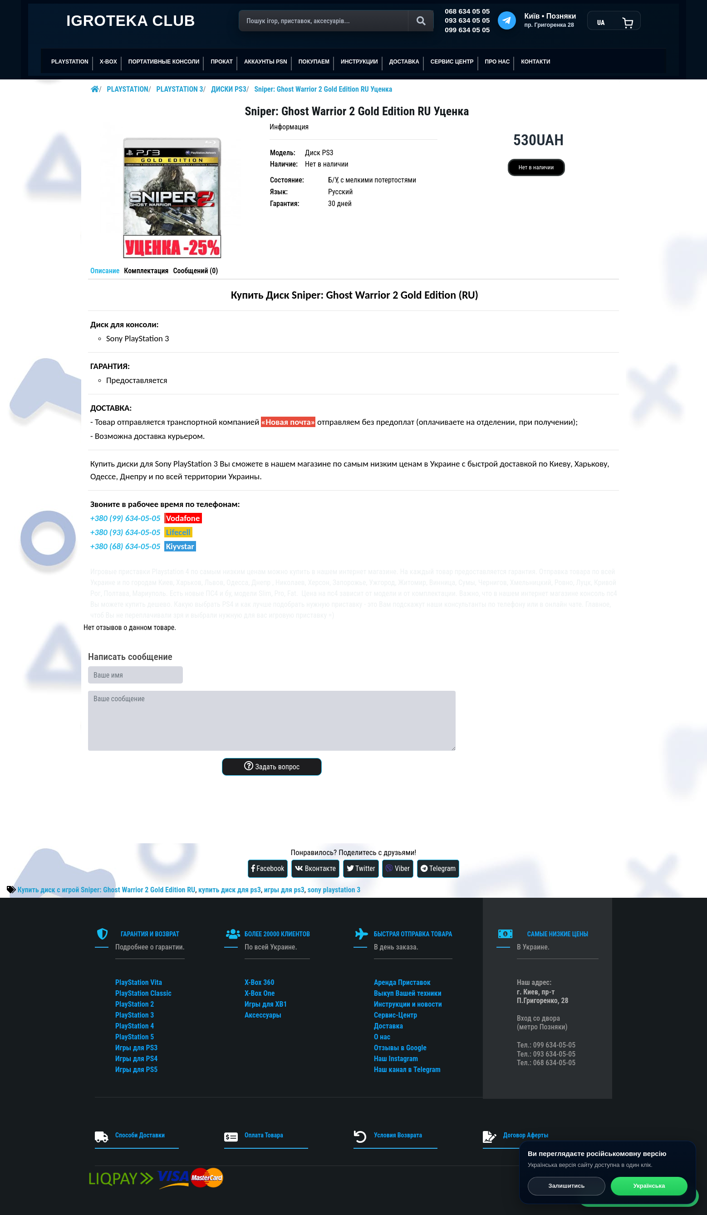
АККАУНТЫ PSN (265, 62)
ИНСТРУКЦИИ (359, 62)
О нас (382, 1037)
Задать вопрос (271, 766)
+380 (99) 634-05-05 (125, 518)
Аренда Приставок (402, 982)
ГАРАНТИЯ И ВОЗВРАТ (150, 934)
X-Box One (260, 993)
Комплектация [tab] (146, 270)
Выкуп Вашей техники (408, 993)
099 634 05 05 (467, 30)
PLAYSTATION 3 (180, 89)
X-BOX (108, 62)
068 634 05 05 (467, 11)
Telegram (438, 868)
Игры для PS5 (136, 1069)
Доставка (404, 62)
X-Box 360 (259, 982)
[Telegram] (507, 20)
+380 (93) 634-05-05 (125, 532)
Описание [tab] (104, 270)
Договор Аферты (525, 1135)
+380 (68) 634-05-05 (125, 546)
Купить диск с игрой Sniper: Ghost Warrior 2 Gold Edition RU (106, 889)
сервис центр (452, 62)
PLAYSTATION (69, 62)
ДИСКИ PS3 (228, 89)
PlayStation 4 (134, 1026)
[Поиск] (336, 20)
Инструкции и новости (408, 1004)
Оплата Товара (264, 1135)
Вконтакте (315, 868)
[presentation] (157, 800)
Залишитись (566, 1186)
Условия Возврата (398, 1135)
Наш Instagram (396, 1058)
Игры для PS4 (136, 1058)
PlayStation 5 (134, 1037)
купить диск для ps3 (229, 889)
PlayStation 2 (134, 1004)
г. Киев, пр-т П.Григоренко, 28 (543, 996)
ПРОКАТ (222, 62)
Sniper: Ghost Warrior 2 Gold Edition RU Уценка (323, 89)
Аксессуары (263, 1015)
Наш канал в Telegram (407, 1069)
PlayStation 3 (134, 1015)
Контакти (535, 62)
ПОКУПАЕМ (314, 62)
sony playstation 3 (334, 889)
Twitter (361, 868)
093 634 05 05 (467, 20)
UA (600, 22)
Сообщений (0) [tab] (195, 270)
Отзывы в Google (400, 1047)
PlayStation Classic (143, 993)
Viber (398, 868)
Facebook (268, 868)
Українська (649, 1186)
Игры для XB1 (266, 1004)
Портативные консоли (164, 62)
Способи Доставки (140, 1135)
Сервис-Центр (395, 1015)
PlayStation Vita (138, 982)
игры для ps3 (284, 889)
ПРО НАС (497, 62)
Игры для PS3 (136, 1047)
